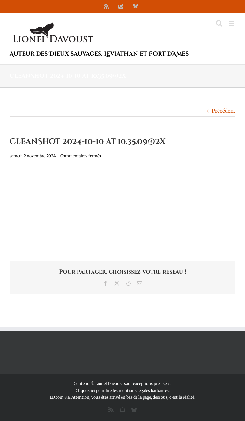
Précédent (223, 111)
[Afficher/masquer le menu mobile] (232, 23)
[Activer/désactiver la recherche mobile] (219, 23)
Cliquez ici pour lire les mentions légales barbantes (122, 390)
